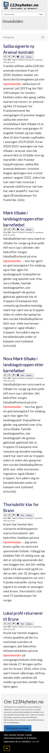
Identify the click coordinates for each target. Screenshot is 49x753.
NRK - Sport (12, 60)
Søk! (41, 14)
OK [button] (6, 748)
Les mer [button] (35, 742)
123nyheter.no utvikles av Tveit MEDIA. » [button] (17, 730)
